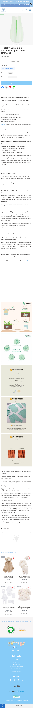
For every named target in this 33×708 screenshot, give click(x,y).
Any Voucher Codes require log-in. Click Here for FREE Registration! (15, 5)
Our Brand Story (16, 662)
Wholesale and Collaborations (16, 666)
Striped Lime (12, 77)
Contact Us (16, 661)
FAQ (27, 700)
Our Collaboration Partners (16, 668)
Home (16, 659)
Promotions (4, 65)
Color (2, 76)
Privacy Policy (16, 700)
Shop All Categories (16, 671)
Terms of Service (8, 700)
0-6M (10, 73)
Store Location (16, 669)
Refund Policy (22, 700)
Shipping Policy (16, 664)
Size (2, 72)
